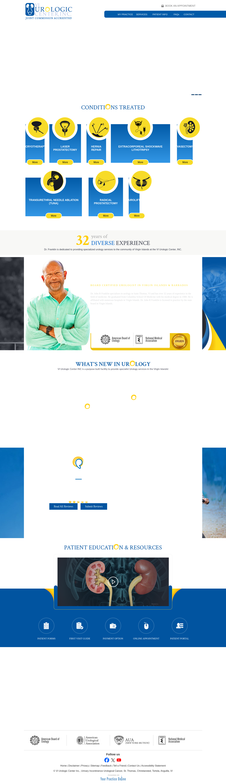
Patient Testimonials (78, 474)
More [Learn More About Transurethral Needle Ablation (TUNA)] (53, 215)
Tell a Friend (119, 765)
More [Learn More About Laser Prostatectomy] (65, 162)
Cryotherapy (35, 146)
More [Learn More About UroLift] (136, 215)
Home (63, 765)
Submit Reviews (94, 506)
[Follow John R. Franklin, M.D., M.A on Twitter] (112, 760)
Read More (89, 417)
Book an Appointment (180, 5)
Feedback (106, 765)
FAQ (176, 14)
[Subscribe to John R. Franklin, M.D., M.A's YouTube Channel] (118, 760)
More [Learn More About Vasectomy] (185, 162)
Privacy (85, 765)
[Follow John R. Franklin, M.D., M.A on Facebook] (106, 760)
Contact (189, 14)
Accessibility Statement (153, 765)
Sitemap (95, 765)
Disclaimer (73, 765)
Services (141, 14)
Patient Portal (179, 628)
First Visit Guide (79, 628)
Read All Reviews (63, 506)
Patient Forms (46, 628)
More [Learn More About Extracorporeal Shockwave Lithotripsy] (140, 162)
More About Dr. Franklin (111, 320)
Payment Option (113, 628)
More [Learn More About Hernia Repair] (96, 162)
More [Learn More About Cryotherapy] (35, 162)
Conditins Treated (113, 107)
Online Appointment (146, 628)
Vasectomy (185, 146)
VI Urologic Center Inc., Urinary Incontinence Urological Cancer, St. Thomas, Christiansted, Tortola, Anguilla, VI (114, 771)
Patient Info (160, 14)
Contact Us (134, 765)
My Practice (125, 14)
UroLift (134, 200)
